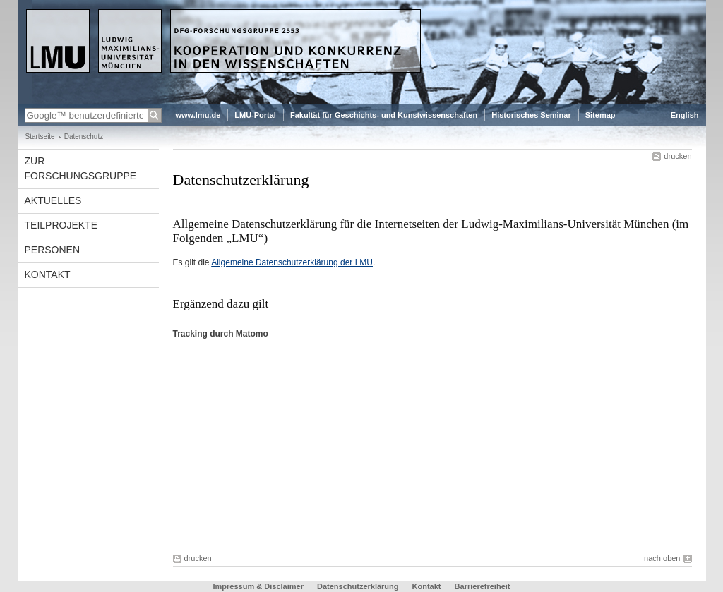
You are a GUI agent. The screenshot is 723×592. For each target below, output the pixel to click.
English (685, 115)
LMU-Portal (255, 115)
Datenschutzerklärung (358, 586)
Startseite (40, 136)
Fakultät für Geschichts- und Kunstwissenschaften (383, 115)
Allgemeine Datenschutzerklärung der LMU (292, 262)
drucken (677, 156)
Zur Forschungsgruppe (81, 168)
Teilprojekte (61, 225)
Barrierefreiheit (482, 586)
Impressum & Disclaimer (258, 586)
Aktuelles (53, 200)
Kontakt (48, 274)
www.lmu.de (198, 115)
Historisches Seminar (531, 115)
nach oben (662, 558)
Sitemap (600, 115)
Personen (52, 249)
